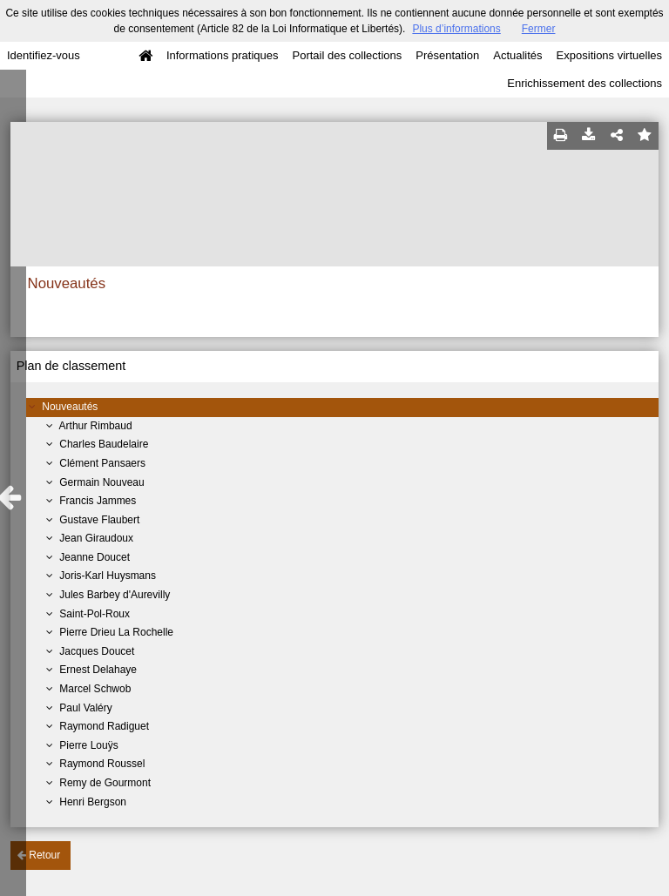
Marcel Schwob (95, 689)
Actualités (517, 55)
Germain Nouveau (101, 482)
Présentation (447, 55)
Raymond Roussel (102, 764)
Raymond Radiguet (104, 726)
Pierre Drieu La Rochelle (116, 632)
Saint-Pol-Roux (94, 614)
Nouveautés (70, 407)
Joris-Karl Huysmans (107, 575)
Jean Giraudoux (96, 538)
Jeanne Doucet (94, 557)
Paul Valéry (85, 708)
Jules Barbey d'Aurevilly (114, 595)
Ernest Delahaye (98, 670)
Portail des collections (347, 55)
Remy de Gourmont (105, 783)
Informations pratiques (222, 55)
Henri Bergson (92, 802)
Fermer (539, 29)
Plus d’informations (456, 29)
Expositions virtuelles (609, 55)
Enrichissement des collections (584, 83)
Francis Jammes (97, 501)
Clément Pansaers (102, 463)
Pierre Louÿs (88, 745)
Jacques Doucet (96, 651)
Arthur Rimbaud (95, 426)
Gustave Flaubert (99, 520)
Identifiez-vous (43, 55)
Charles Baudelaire (103, 444)
